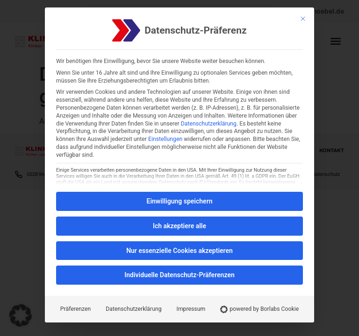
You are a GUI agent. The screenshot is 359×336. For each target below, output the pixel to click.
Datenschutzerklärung (209, 123)
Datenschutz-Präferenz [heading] (195, 31)
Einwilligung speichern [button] (179, 201)
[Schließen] (302, 18)
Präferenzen (75, 309)
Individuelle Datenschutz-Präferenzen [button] (179, 275)
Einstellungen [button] (165, 139)
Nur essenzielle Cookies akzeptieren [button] (179, 250)
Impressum (191, 309)
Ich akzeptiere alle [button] (179, 226)
